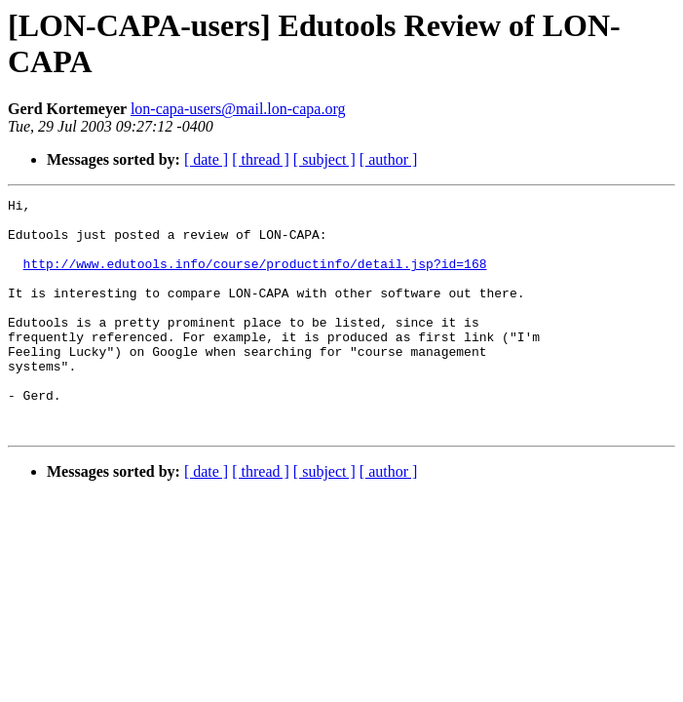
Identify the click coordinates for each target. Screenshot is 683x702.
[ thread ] (260, 159)
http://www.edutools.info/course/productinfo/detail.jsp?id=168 (255, 278)
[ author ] (389, 159)
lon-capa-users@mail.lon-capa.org (238, 108)
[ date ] (206, 159)
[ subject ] (324, 159)
